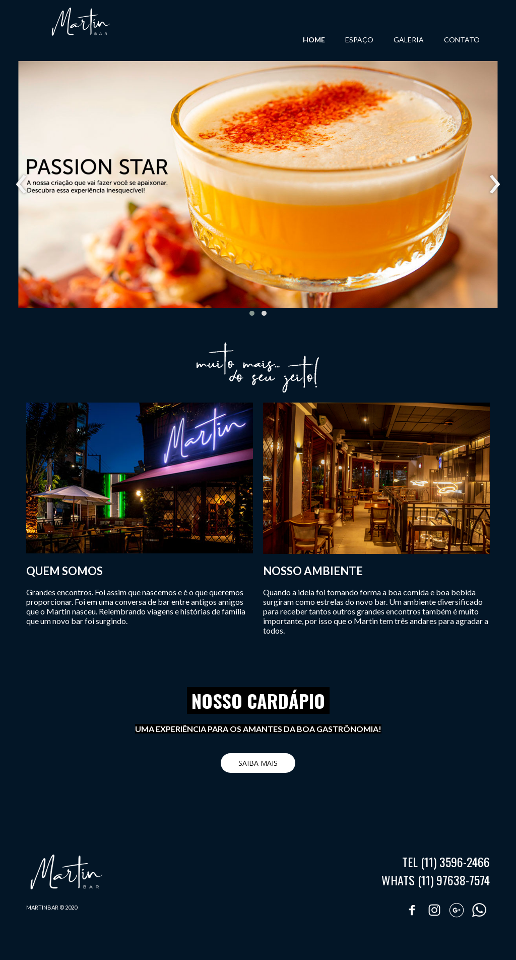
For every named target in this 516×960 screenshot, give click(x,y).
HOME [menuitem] (314, 39)
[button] (252, 313)
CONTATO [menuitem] (462, 39)
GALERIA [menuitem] (409, 39)
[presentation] (21, 184)
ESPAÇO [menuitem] (359, 39)
